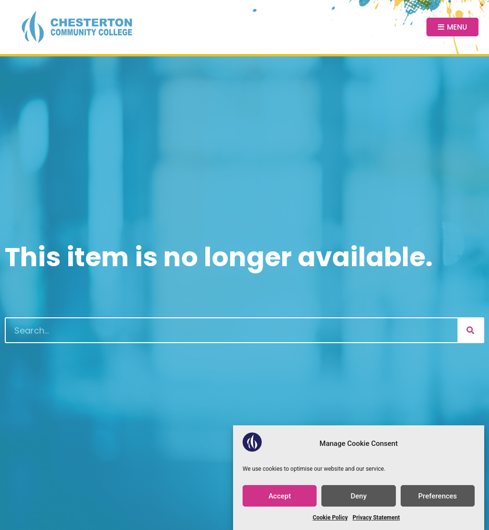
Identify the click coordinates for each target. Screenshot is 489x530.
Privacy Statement (376, 517)
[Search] (470, 330)
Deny (359, 496)
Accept (279, 496)
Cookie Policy (330, 517)
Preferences (437, 496)
